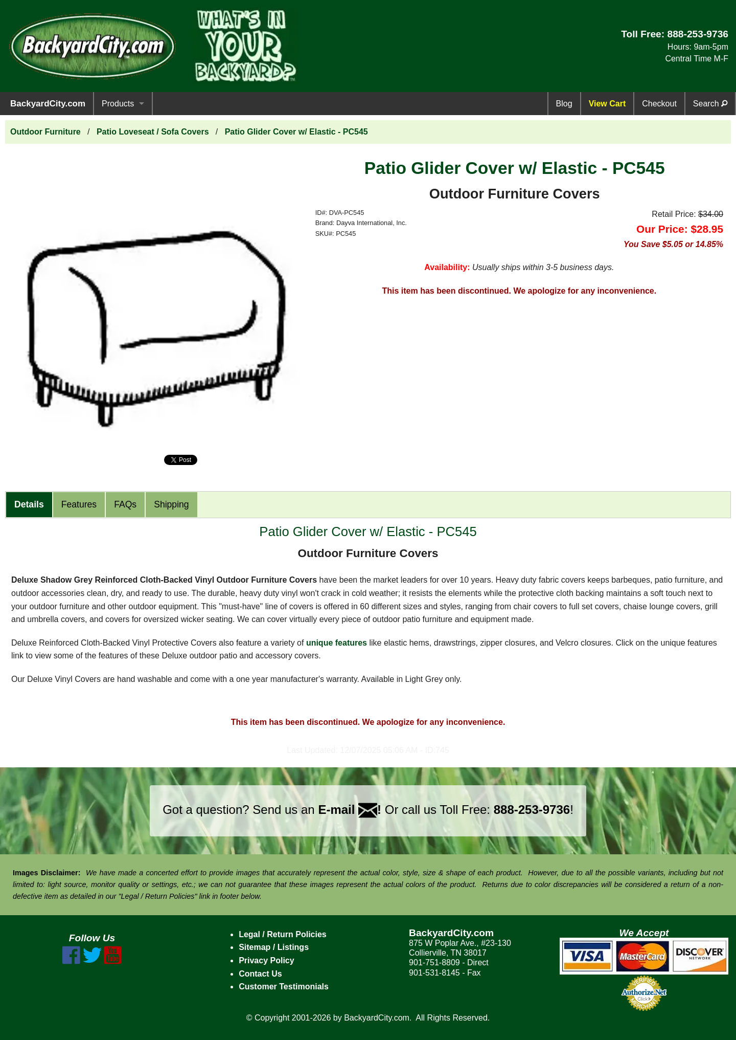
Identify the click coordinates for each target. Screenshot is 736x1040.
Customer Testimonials (284, 986)
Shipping (171, 504)
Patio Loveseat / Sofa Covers (153, 131)
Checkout (659, 103)
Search (710, 103)
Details (29, 504)
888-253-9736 (697, 34)
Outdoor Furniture (45, 131)
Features (79, 504)
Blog (564, 103)
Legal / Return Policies (283, 934)
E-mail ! (349, 809)
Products (118, 103)
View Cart (607, 103)
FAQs (125, 504)
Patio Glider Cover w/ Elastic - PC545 (296, 131)
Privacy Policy (266, 960)
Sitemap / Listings (274, 947)
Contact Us (260, 973)
